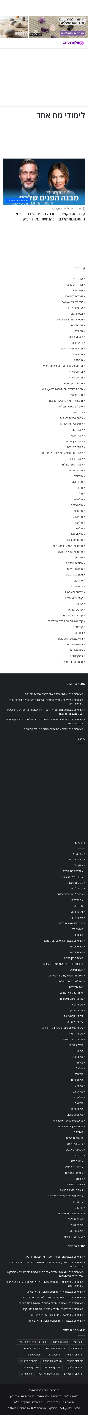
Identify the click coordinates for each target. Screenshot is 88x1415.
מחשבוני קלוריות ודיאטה (70, 551)
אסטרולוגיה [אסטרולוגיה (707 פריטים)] (78, 1342)
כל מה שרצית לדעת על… (70, 418)
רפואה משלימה (75, 644)
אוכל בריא (78, 278)
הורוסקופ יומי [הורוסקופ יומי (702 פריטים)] (77, 1348)
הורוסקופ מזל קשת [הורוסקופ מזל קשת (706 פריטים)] (52, 1367)
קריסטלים (78, 627)
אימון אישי (78, 290)
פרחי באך (78, 580)
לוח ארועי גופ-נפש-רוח (71, 423)
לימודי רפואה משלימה (72, 464)
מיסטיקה (78, 557)
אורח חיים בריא (75, 284)
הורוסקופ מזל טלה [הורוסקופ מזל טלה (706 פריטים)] (75, 1361)
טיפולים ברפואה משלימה (70, 406)
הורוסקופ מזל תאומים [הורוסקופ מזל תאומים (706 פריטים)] (73, 1374)
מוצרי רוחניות (76, 470)
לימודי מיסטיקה (75, 447)
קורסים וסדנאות (75, 609)
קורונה (79, 603)
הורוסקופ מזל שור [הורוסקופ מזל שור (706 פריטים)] (31, 1367)
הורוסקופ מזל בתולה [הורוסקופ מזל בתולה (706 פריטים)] (74, 1354)
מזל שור (79, 528)
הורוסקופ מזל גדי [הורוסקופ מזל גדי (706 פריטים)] (52, 1354)
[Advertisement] (44, 791)
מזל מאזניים (77, 505)
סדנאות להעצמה (74, 568)
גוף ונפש (78, 331)
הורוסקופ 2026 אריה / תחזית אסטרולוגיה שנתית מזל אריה (53, 729)
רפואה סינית (76, 650)
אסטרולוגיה (77, 313)
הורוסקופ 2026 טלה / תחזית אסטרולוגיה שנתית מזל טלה (54, 694)
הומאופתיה (77, 354)
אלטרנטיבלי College (72, 302)
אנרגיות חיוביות (75, 307)
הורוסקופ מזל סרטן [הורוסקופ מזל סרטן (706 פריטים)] (29, 1361)
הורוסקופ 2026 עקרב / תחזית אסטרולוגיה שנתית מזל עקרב (53, 1309)
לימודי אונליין (76, 435)
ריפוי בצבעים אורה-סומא (70, 638)
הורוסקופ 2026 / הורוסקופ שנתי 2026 (63, 365)
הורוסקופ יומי (76, 371)
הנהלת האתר (76, 208)
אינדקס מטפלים (22, 1402)
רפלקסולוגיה (76, 656)
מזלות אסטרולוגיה (74, 539)
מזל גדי (79, 487)
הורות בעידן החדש (73, 383)
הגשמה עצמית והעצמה (71, 348)
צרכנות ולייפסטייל (74, 592)
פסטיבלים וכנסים (74, 574)
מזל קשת (78, 522)
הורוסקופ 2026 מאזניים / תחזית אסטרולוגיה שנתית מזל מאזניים (50, 1303)
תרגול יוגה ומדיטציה (72, 661)
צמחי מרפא (77, 586)
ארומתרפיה (77, 325)
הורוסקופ (78, 360)
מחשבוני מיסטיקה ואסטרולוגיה (67, 545)
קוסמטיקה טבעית (74, 598)
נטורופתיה (56, 1396)
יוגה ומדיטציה (76, 412)
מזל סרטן (78, 510)
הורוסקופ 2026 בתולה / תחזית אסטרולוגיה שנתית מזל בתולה (52, 1297)
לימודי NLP (77, 429)
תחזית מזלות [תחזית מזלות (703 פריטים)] (26, 1374)
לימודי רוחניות (76, 458)
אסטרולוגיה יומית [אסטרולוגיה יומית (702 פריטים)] (60, 1342)
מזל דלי (79, 493)
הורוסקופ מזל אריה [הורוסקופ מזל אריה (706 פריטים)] (32, 1348)
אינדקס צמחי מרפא (73, 296)
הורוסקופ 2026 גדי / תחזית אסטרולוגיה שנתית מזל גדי (55, 1320)
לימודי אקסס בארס (73, 441)
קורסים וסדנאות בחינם (71, 615)
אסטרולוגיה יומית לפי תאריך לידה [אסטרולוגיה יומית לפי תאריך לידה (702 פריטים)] (32, 1342)
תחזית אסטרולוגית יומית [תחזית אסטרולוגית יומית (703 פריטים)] (48, 1374)
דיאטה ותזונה (76, 336)
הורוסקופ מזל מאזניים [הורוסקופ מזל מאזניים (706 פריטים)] (52, 1361)
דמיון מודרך (77, 342)
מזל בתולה (77, 481)
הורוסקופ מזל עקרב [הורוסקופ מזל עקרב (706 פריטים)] (74, 1367)
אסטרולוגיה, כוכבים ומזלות (69, 319)
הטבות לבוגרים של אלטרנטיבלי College (62, 389)
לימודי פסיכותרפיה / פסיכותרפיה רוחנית (62, 452)
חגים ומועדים (76, 394)
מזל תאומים (77, 534)
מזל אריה (78, 476)
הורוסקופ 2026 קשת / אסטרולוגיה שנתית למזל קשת (56, 1314)
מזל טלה (78, 499)
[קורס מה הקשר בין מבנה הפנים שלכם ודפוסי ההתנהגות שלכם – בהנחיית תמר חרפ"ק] (44, 182)
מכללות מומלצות (74, 563)
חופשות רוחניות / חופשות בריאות (66, 400)
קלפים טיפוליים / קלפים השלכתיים (65, 621)
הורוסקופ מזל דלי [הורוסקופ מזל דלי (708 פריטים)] (32, 1354)
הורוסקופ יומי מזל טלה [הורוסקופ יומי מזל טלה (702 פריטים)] (56, 1348)
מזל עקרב (78, 516)
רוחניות (79, 632)
